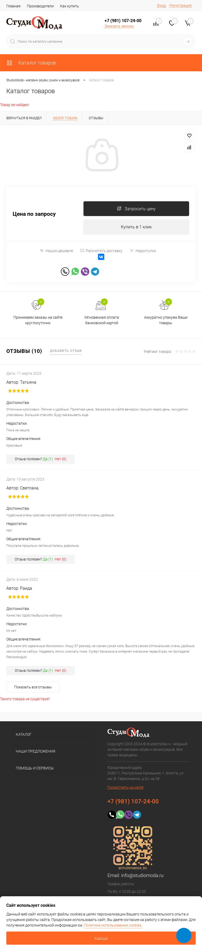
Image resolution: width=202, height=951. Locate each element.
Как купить (69, 6)
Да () (48, 460)
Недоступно (143, 251)
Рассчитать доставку (101, 251)
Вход (161, 5)
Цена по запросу (34, 214)
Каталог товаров (31, 63)
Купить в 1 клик (136, 227)
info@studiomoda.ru (142, 876)
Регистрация (181, 5)
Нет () (60, 460)
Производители (40, 6)
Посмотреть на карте (125, 789)
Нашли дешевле (56, 251)
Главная (13, 6)
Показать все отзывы (33, 688)
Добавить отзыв (66, 352)
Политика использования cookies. (113, 925)
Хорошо (101, 938)
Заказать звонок (119, 26)
